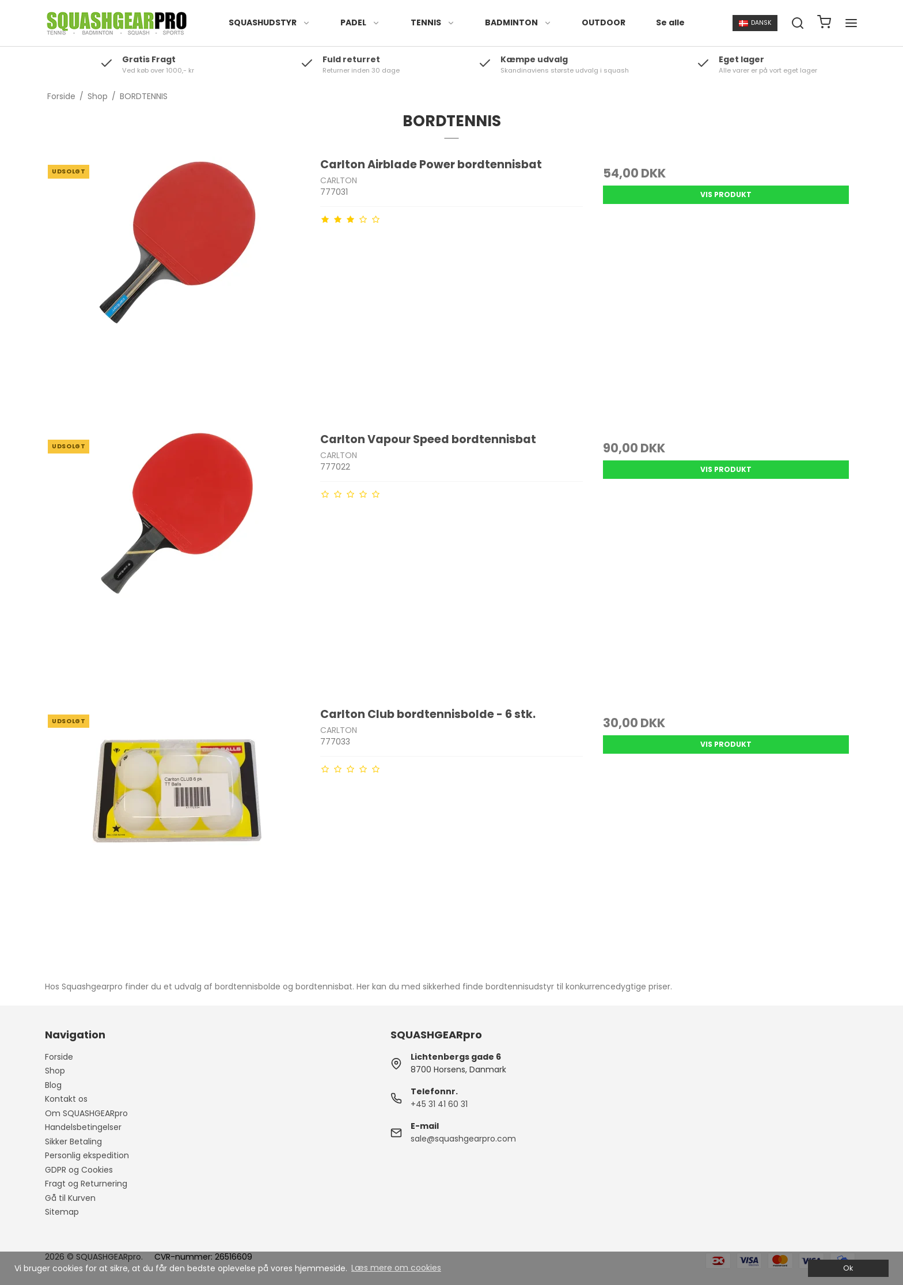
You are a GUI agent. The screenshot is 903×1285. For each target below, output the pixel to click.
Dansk (755, 22)
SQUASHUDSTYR (269, 22)
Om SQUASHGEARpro (86, 1113)
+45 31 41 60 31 (439, 1104)
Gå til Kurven (70, 1198)
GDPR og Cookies (79, 1170)
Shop (55, 1070)
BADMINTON (518, 22)
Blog (53, 1085)
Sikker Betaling (73, 1141)
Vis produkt (726, 194)
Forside (59, 1057)
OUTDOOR (603, 22)
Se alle (670, 22)
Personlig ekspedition (87, 1155)
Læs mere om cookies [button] (396, 1267)
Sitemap (62, 1212)
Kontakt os (66, 1099)
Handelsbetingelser (83, 1127)
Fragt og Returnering (86, 1183)
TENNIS (433, 22)
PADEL (360, 22)
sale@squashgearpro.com (463, 1138)
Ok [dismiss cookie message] (848, 1268)
